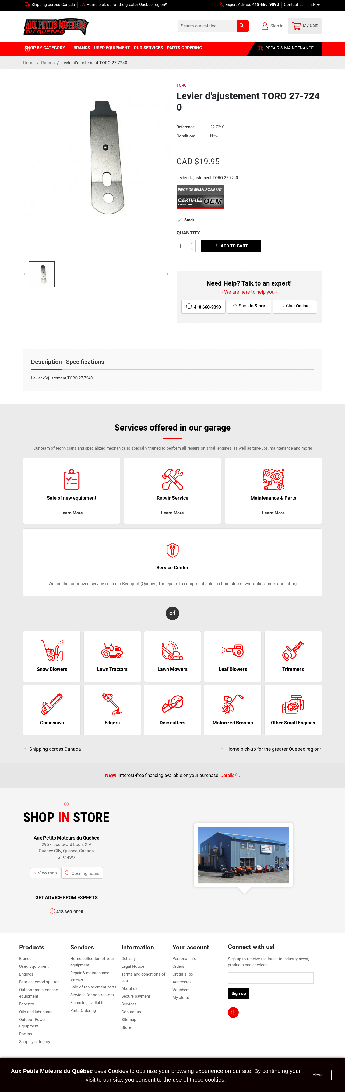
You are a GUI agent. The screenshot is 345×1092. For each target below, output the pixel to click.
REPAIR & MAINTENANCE (286, 48)
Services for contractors (92, 995)
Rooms (25, 1033)
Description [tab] (46, 361)
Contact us (294, 4)
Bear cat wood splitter (39, 982)
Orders (178, 966)
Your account (190, 947)
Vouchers (181, 989)
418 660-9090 (66, 912)
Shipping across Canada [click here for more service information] (55, 749)
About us (129, 988)
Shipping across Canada (53, 4)
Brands (25, 958)
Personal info (184, 958)
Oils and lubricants (35, 1011)
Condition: (186, 136)
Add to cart (231, 245)
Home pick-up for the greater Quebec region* (126, 4)
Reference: (186, 127)
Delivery (128, 958)
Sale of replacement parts (93, 987)
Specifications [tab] (85, 361)
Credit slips (182, 974)
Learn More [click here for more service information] (71, 512)
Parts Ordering (83, 1010)
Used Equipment (34, 966)
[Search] (213, 26)
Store (126, 1027)
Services (129, 1004)
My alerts (180, 997)
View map (45, 873)
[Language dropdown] (316, 4)
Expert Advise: (249, 5)
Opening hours (82, 872)
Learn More (273, 512)
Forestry (26, 1004)
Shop (249, 305)
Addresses (182, 982)
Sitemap (128, 1019)
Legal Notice (132, 966)
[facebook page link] (233, 1012)
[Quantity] (183, 246)
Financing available (87, 1002)
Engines (26, 974)
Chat (295, 305)
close (318, 1075)
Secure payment (135, 996)
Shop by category (34, 1041)
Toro (182, 85)
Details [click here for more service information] (230, 775)
